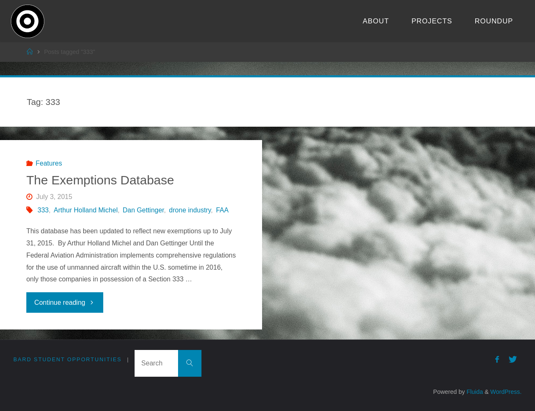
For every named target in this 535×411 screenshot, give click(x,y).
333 (43, 210)
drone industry (190, 210)
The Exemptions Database (100, 180)
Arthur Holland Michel (86, 210)
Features (49, 163)
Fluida (474, 391)
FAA (222, 210)
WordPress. (506, 391)
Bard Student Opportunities (67, 359)
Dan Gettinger (143, 210)
